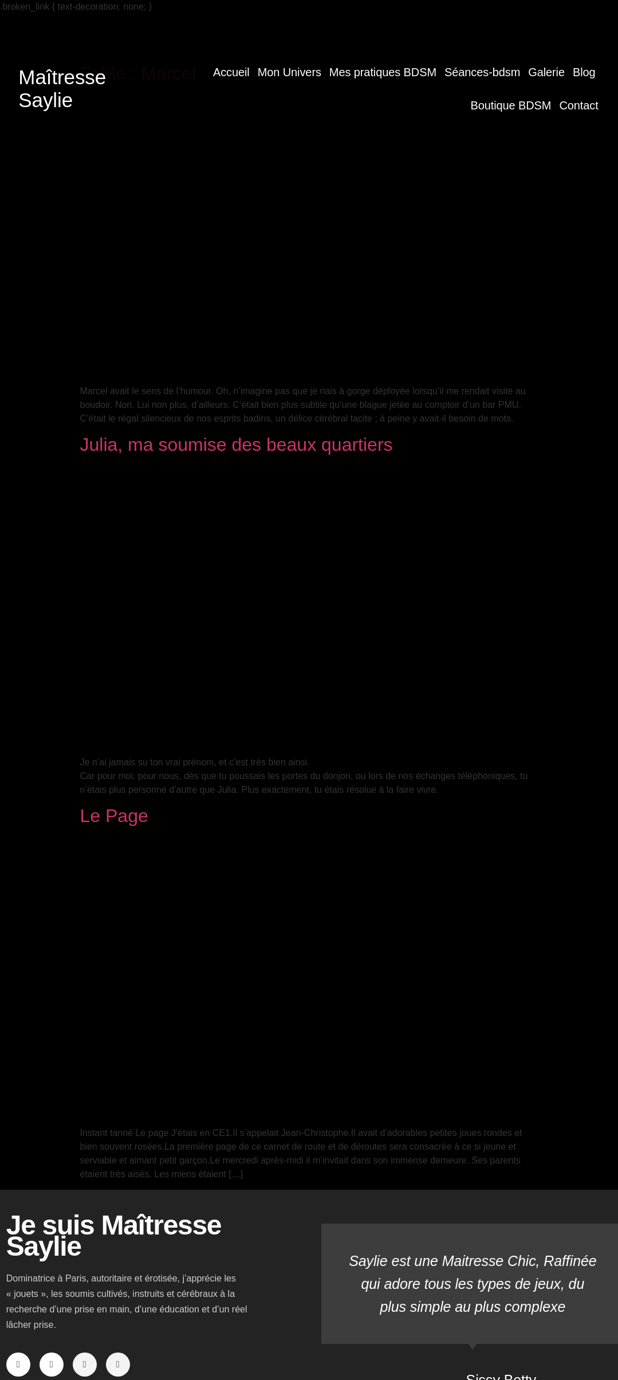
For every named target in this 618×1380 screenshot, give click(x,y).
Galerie (546, 72)
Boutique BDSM (510, 105)
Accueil (231, 72)
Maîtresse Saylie (62, 88)
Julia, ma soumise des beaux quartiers (236, 444)
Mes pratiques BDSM (382, 72)
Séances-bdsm (482, 72)
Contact (578, 105)
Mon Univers (289, 72)
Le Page (114, 815)
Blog (584, 72)
